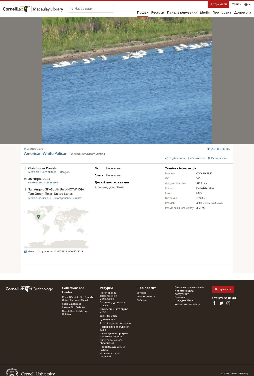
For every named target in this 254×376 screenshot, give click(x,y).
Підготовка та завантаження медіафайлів (108, 296)
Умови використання (187, 304)
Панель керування (182, 12)
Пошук (142, 12)
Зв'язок (141, 300)
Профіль (65, 172)
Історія (141, 293)
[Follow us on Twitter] (221, 303)
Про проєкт (221, 12)
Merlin (205, 12)
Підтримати (218, 4)
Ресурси (157, 12)
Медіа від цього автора (42, 172)
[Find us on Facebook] (214, 303)
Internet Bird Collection (74, 307)
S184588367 (43, 182)
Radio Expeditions (71, 304)
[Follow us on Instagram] (228, 303)
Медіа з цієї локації (39, 198)
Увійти (236, 4)
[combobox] (94, 8)
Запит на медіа (108, 316)
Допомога (242, 12)
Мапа (29, 251)
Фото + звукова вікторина (115, 323)
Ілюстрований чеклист (67, 198)
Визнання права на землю (190, 287)
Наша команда (146, 296)
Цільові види (107, 319)
